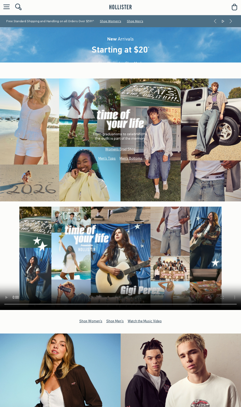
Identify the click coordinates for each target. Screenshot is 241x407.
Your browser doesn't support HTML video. (120, 258)
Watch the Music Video (145, 320)
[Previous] (215, 21)
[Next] (231, 21)
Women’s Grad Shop (120, 149)
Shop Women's (110, 21)
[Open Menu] (5, 7)
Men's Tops (107, 158)
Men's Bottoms (131, 158)
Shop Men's (135, 21)
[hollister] (120, 7)
